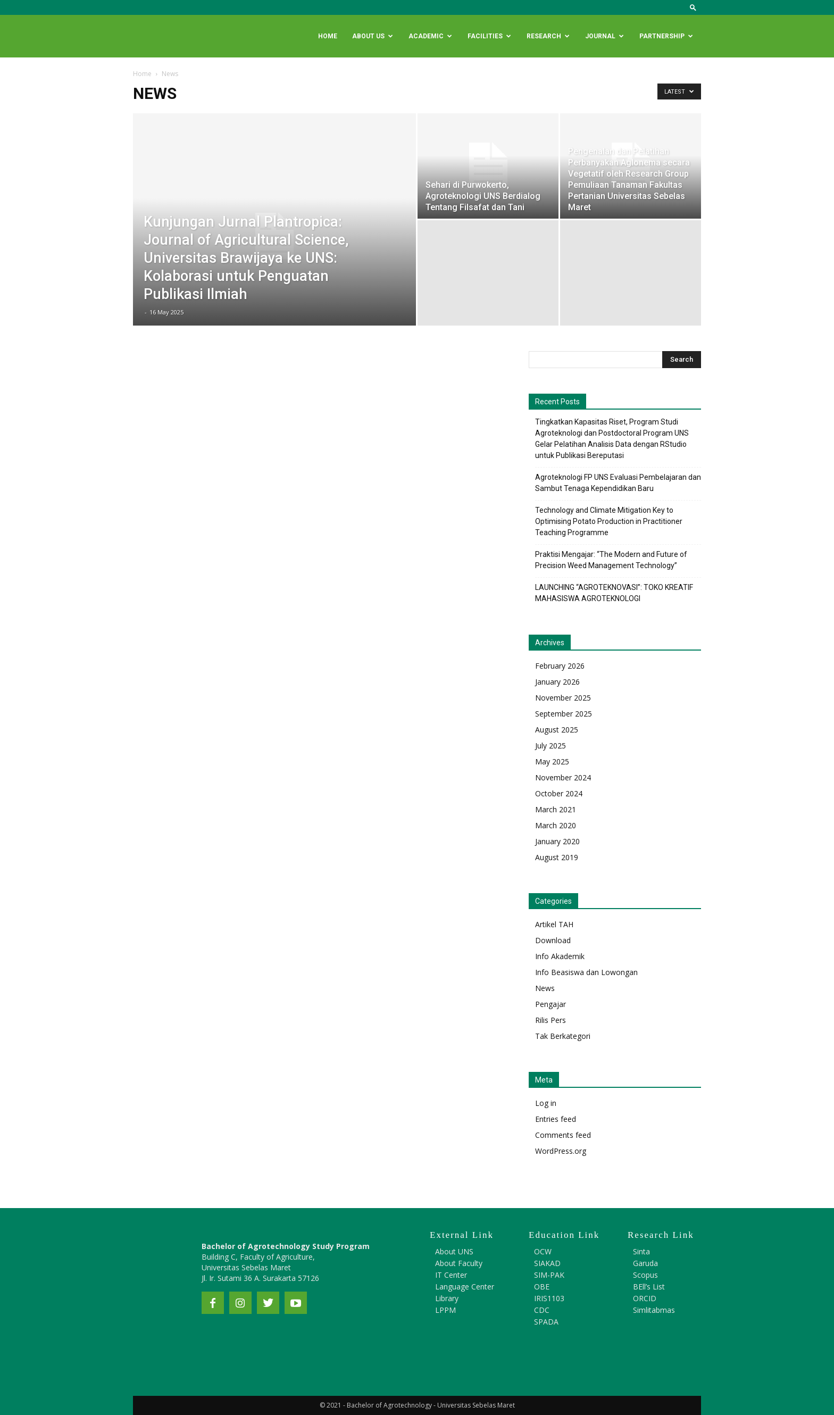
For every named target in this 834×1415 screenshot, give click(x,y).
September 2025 (563, 714)
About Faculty (458, 1263)
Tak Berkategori (562, 1036)
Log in (545, 1103)
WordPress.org (560, 1151)
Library (446, 1298)
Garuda (645, 1263)
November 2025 (563, 698)
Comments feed (563, 1135)
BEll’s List (649, 1286)
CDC (541, 1310)
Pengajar (550, 1004)
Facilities (489, 36)
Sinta (641, 1251)
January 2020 (557, 841)
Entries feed (555, 1119)
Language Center (464, 1286)
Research (548, 36)
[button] (693, 7)
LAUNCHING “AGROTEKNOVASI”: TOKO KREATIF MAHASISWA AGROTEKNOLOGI (614, 593)
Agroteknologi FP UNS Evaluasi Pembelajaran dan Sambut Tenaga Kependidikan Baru (618, 483)
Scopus (645, 1275)
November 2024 (563, 777)
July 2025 (550, 745)
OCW (543, 1251)
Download (553, 940)
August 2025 (556, 730)
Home (327, 36)
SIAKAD (547, 1263)
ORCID (644, 1298)
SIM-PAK (549, 1275)
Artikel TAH (554, 924)
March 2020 (555, 825)
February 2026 (560, 666)
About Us (372, 36)
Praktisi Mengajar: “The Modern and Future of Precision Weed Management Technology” (611, 560)
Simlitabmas (654, 1310)
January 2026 (557, 682)
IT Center (451, 1275)
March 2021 (555, 809)
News (545, 988)
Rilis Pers (550, 1020)
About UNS (454, 1251)
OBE (541, 1286)
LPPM (445, 1310)
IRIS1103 (549, 1298)
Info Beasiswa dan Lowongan (586, 972)
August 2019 (556, 857)
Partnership (666, 36)
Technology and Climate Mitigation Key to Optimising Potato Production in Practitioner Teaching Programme (608, 521)
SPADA (546, 1322)
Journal (604, 36)
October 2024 (558, 793)
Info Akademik (560, 956)
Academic (430, 36)
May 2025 (552, 761)
